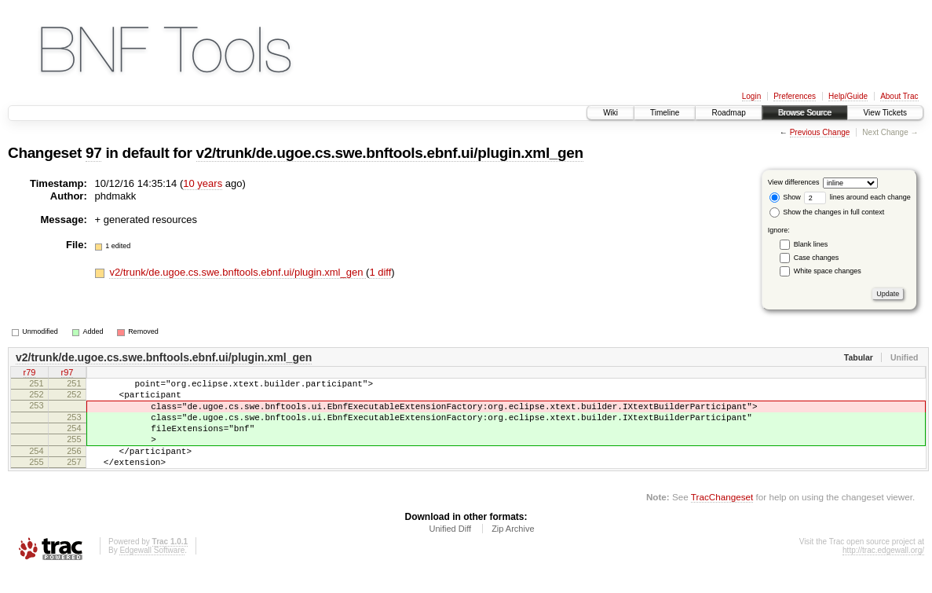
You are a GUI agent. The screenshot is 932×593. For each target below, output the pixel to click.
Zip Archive (513, 550)
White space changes (827, 271)
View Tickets (885, 112)
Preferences (794, 96)
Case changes (816, 258)
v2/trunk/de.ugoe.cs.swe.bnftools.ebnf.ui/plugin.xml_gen (389, 153)
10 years (202, 183)
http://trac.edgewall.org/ (883, 571)
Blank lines (811, 244)
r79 (30, 374)
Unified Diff (450, 550)
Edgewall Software (152, 571)
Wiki (610, 112)
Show (785, 197)
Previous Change (820, 132)
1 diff (380, 272)
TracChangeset (722, 518)
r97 (67, 374)
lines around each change (857, 197)
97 (93, 153)
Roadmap (728, 112)
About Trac (899, 96)
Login (751, 96)
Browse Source (804, 112)
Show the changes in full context (827, 212)
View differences (794, 182)
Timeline (664, 112)
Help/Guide (848, 96)
